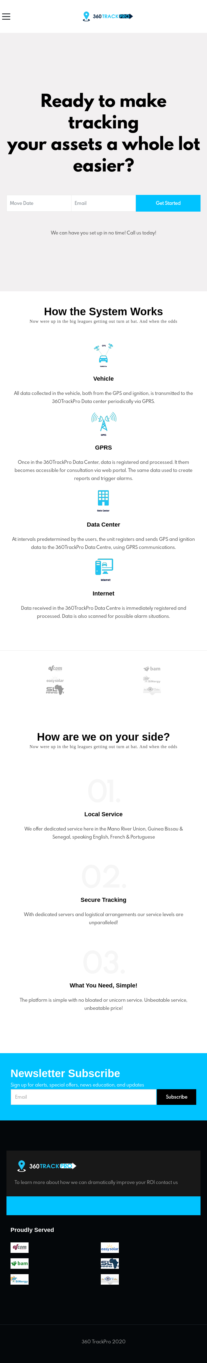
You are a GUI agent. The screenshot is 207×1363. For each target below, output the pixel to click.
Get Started (168, 203)
